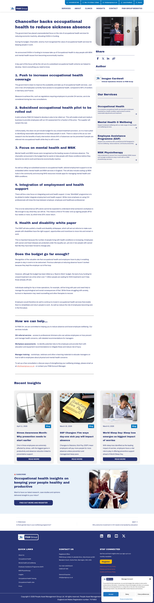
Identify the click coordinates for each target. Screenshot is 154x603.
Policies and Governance (107, 569)
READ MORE (33, 459)
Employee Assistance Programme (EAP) (31, 567)
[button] (150, 579)
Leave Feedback (126, 2)
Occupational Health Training (27, 578)
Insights (21, 574)
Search (139, 2)
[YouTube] (116, 536)
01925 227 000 (63, 569)
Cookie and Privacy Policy (108, 572)
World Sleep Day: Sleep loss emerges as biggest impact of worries (119, 437)
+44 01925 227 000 (73, 2)
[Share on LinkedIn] (108, 58)
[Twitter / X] (123, 536)
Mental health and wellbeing (27, 563)
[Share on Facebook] (98, 58)
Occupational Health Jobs (26, 582)
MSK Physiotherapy (110, 152)
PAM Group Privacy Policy (108, 566)
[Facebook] (109, 536)
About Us (21, 555)
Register (106, 562)
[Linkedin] (101, 536)
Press (20, 586)
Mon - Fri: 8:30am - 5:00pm (91, 2)
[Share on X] (103, 58)
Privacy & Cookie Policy (126, 599)
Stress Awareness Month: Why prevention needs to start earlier (32, 437)
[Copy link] (113, 58)
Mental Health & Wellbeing (115, 122)
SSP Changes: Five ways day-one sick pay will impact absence (77, 437)
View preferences (143, 594)
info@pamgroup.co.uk (110, 2)
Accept (111, 594)
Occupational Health (111, 106)
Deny (127, 594)
